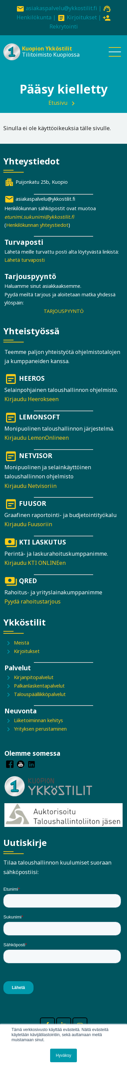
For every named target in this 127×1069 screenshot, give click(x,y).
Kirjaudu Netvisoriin (30, 486)
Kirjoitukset (82, 17)
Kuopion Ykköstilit (47, 48)
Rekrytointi (63, 26)
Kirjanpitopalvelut (34, 677)
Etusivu (57, 102)
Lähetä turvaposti (24, 260)
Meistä (21, 642)
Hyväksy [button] (63, 1055)
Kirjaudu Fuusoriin (28, 524)
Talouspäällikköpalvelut (40, 694)
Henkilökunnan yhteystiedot (37, 225)
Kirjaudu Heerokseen (31, 399)
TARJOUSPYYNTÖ (64, 311)
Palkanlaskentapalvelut (39, 685)
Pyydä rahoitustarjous (32, 601)
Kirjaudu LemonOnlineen (36, 437)
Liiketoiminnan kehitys (38, 720)
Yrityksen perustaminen (40, 729)
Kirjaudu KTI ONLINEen (35, 563)
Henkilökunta (34, 17)
